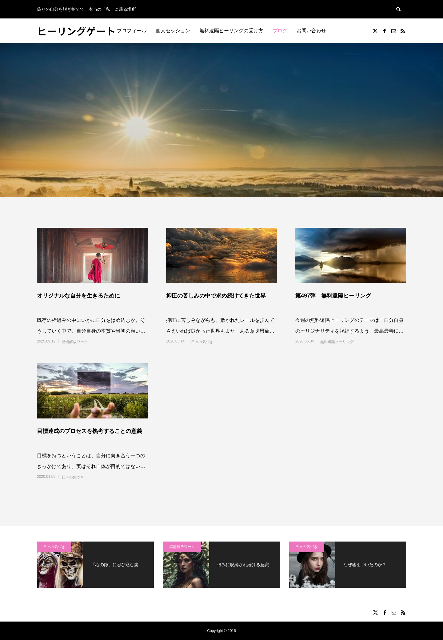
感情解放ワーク (75, 342)
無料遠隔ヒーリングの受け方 (231, 30)
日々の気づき (202, 342)
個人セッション (173, 30)
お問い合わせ (311, 30)
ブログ (280, 30)
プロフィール (131, 30)
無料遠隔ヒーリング (336, 342)
